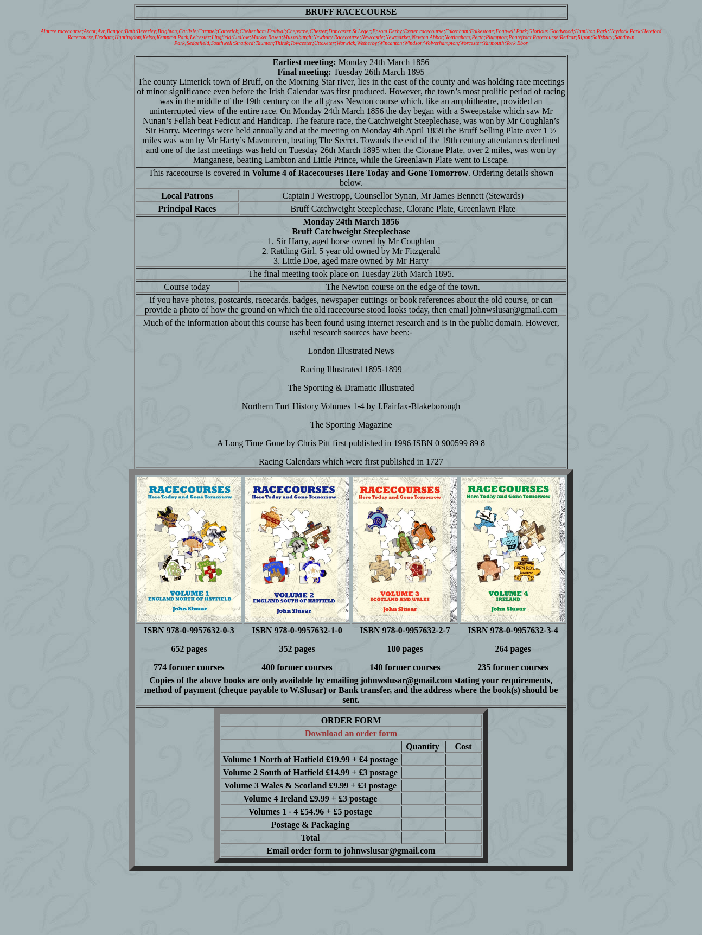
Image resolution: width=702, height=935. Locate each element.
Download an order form (351, 733)
